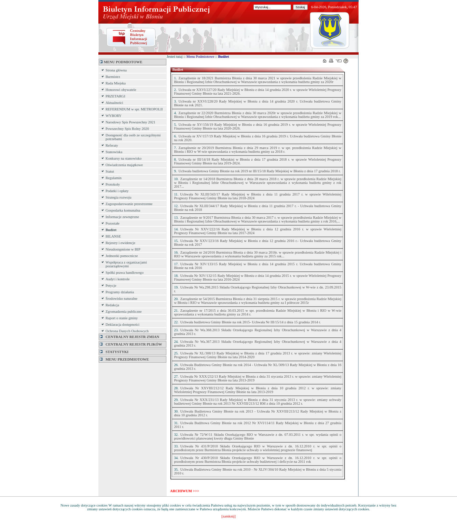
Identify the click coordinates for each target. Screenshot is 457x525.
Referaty (112, 145)
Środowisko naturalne (121, 298)
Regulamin (114, 178)
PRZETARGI (115, 96)
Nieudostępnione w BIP (123, 249)
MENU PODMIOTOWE (121, 62)
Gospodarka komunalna (123, 210)
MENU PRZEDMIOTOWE (124, 359)
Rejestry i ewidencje (120, 243)
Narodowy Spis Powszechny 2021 (130, 122)
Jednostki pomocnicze (122, 256)
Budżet (111, 230)
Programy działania (120, 292)
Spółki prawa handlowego (124, 272)
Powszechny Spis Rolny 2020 (127, 129)
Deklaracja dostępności (122, 324)
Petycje (111, 285)
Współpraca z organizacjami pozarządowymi (126, 264)
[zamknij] (228, 516)
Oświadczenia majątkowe (124, 165)
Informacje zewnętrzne (122, 217)
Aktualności (114, 103)
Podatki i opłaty (117, 191)
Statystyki (114, 352)
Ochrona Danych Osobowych (127, 331)
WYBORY (114, 116)
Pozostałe (113, 223)
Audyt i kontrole (117, 279)
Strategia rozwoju (118, 197)
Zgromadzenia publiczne (124, 311)
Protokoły (113, 184)
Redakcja (112, 305)
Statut (110, 171)
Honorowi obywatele (121, 90)
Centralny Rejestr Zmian (129, 337)
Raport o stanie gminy (122, 318)
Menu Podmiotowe (200, 56)
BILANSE (113, 236)
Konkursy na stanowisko (123, 158)
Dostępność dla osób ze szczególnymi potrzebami (133, 137)
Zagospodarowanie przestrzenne (129, 204)
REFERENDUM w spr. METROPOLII (134, 109)
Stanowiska (114, 152)
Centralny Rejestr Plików (131, 344)
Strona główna (116, 70)
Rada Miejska (116, 83)
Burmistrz (113, 77)
